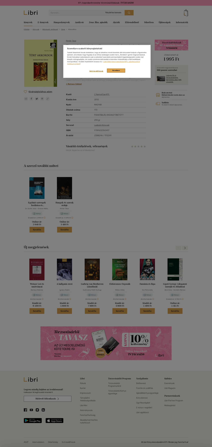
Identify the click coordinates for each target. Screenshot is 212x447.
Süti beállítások (96, 71)
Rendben (116, 70)
